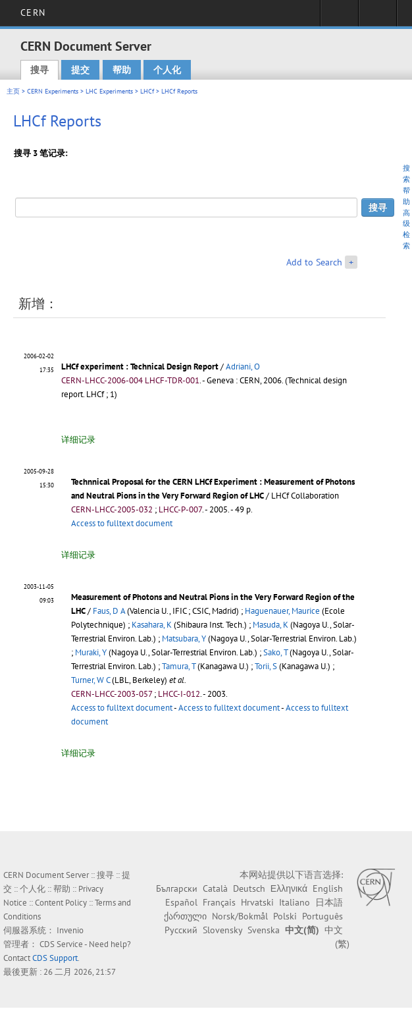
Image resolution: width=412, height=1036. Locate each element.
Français (219, 902)
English (328, 888)
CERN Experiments (52, 91)
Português (322, 916)
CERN (32, 12)
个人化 (167, 70)
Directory (377, 17)
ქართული (185, 916)
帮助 (122, 70)
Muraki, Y (91, 652)
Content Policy (61, 902)
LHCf (147, 91)
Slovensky (222, 930)
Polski (285, 916)
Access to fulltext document (121, 523)
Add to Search (314, 262)
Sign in (339, 17)
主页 (13, 91)
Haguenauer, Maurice (282, 610)
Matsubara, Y (184, 638)
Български (176, 888)
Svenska (263, 930)
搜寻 (39, 70)
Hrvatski (257, 902)
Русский (181, 930)
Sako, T (275, 652)
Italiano (294, 902)
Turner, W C (90, 680)
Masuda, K (270, 624)
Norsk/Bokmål (240, 916)
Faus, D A (109, 610)
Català (215, 888)
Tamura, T (178, 666)
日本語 (329, 902)
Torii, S (266, 666)
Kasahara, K (152, 624)
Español (181, 902)
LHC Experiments (109, 91)
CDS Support (55, 958)
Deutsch (249, 888)
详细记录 (78, 439)
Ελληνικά (288, 888)
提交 (80, 70)
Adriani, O (243, 366)
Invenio (70, 930)
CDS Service (61, 944)
